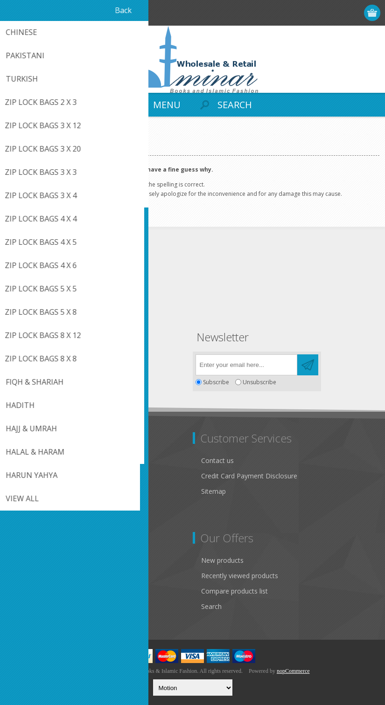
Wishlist (24, 606)
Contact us (217, 460)
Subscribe (216, 382)
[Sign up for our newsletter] (246, 364)
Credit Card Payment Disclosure (249, 475)
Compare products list (234, 591)
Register (318, 13)
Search (211, 606)
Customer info (34, 560)
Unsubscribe (259, 382)
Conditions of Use (40, 500)
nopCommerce (293, 671)
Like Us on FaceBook (45, 469)
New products (222, 560)
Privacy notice (34, 484)
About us (26, 515)
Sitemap (213, 491)
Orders (23, 591)
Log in (337, 13)
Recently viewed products (239, 575)
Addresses (28, 575)
